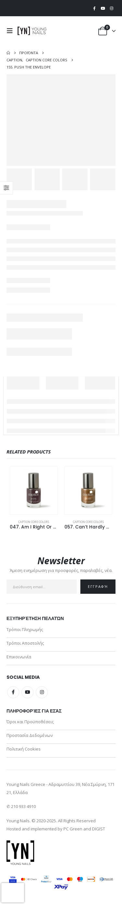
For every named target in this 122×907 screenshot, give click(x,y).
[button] (11, 30)
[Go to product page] (34, 490)
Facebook (13, 692)
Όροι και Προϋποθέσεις (30, 722)
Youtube (27, 692)
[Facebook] (94, 8)
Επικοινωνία (19, 657)
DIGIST (98, 829)
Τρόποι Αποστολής (25, 643)
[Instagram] (111, 8)
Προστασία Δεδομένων (30, 735)
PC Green (72, 829)
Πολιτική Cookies (24, 749)
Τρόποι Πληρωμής (25, 629)
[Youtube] (103, 8)
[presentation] (12, 892)
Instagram (42, 692)
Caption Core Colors (33, 522)
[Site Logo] (32, 31)
